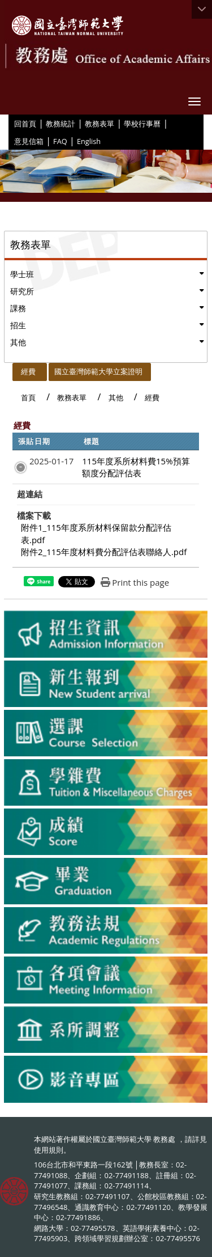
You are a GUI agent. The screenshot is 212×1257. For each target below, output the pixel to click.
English (89, 141)
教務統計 (60, 123)
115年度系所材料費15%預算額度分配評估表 (135, 467)
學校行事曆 (142, 123)
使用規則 (48, 1150)
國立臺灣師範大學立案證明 (98, 371)
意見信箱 (29, 141)
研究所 (22, 291)
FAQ (60, 141)
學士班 (22, 274)
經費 (28, 371)
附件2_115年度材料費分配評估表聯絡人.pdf (104, 551)
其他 (18, 342)
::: (10, 123)
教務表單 (99, 123)
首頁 (28, 397)
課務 (18, 308)
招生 (18, 325)
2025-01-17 (51, 461)
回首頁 (25, 123)
